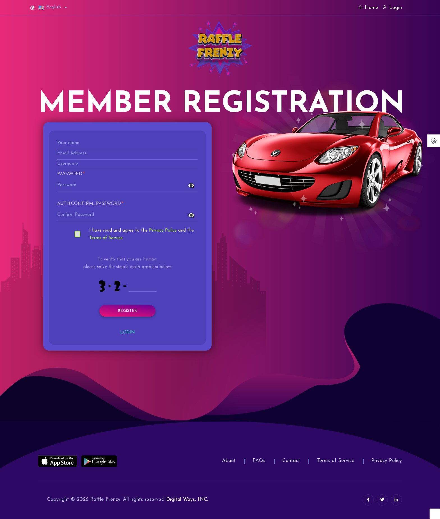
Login (392, 7)
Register (127, 311)
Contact (291, 460)
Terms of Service (106, 238)
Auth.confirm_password (90, 204)
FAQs (259, 460)
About (229, 460)
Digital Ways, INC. (187, 499)
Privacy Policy (163, 230)
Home (368, 7)
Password (70, 174)
